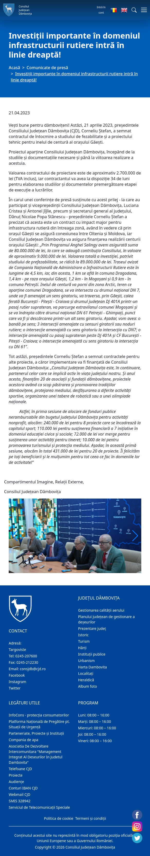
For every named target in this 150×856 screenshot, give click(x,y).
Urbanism (86, 660)
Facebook (17, 675)
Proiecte (16, 775)
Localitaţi (85, 673)
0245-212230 (27, 662)
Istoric (83, 634)
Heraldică (86, 679)
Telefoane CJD (20, 768)
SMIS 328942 (20, 800)
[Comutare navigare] (142, 10)
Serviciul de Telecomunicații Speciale (39, 807)
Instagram (17, 681)
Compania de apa (23, 739)
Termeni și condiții (90, 818)
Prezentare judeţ (92, 628)
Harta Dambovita (92, 667)
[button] (134, 10)
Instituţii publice (91, 654)
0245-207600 (26, 655)
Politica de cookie (58, 818)
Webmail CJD (19, 794)
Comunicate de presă (47, 67)
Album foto (87, 686)
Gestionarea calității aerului (101, 610)
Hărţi (82, 647)
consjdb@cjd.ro (33, 668)
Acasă (14, 67)
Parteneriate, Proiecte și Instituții (36, 733)
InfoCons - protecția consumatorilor (39, 715)
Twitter (15, 688)
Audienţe (16, 781)
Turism (84, 641)
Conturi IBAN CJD (23, 788)
